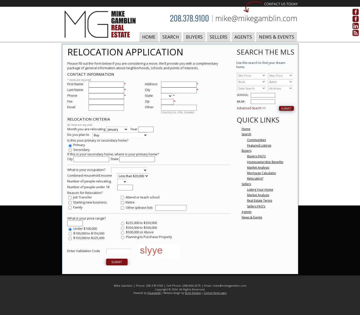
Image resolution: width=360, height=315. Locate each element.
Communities (256, 140)
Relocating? (255, 178)
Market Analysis (258, 167)
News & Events (276, 37)
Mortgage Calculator (261, 173)
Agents (243, 37)
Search (170, 37)
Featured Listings (259, 145)
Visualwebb (154, 293)
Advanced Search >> (251, 108)
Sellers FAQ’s (256, 206)
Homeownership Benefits (265, 162)
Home (148, 37)
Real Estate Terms (259, 200)
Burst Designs (193, 293)
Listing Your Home (260, 189)
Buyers (194, 37)
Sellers (218, 37)
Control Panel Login (215, 293)
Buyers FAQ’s (256, 156)
